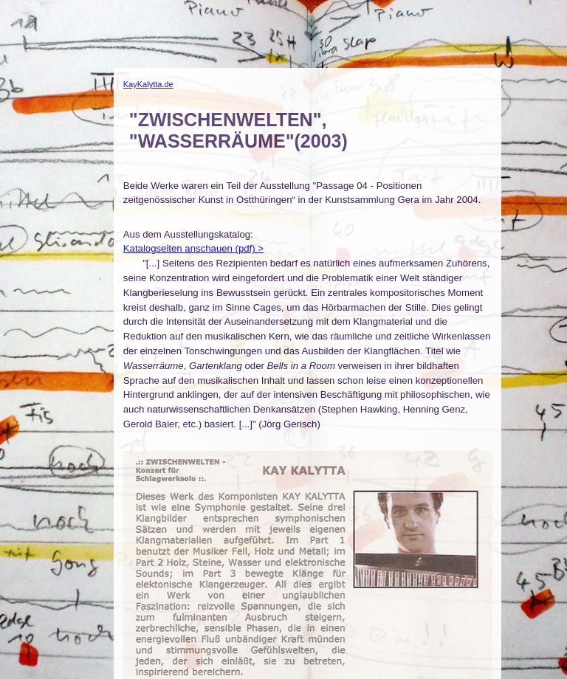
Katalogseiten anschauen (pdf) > (193, 248)
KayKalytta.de (148, 84)
